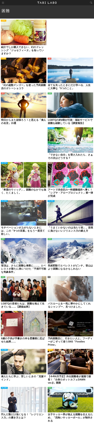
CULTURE (50, 163)
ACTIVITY (3, 20)
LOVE (49, 58)
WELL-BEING (51, 128)
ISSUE (49, 93)
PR (49, 277)
